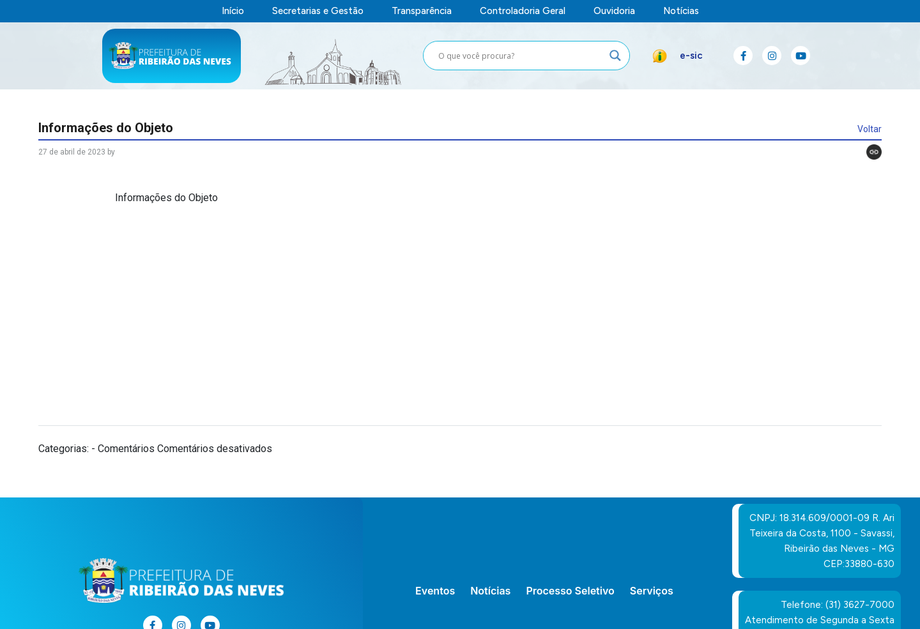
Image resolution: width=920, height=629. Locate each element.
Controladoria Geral (522, 11)
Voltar (869, 129)
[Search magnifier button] (615, 55)
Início (233, 11)
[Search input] (520, 55)
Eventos (435, 590)
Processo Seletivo (570, 590)
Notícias (681, 11)
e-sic (691, 55)
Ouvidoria (614, 11)
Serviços (651, 590)
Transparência (422, 11)
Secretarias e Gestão (318, 11)
